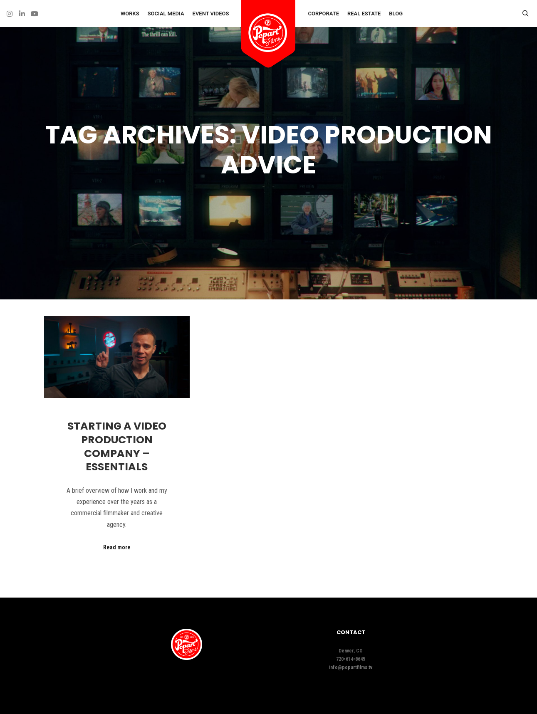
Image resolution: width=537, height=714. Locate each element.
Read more (117, 547)
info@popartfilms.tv (350, 667)
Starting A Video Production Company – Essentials (116, 446)
